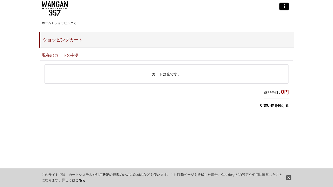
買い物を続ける (274, 105)
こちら (80, 180)
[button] (284, 6)
